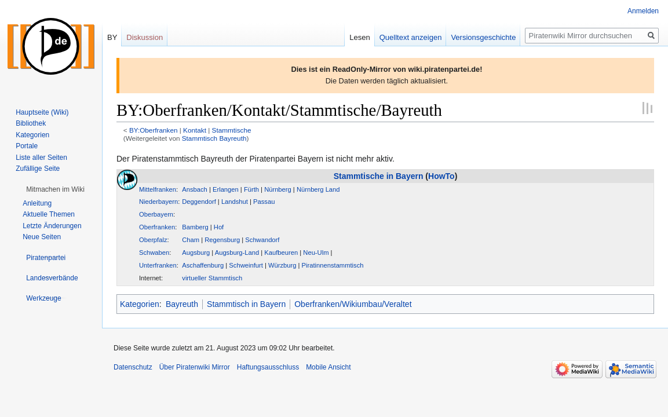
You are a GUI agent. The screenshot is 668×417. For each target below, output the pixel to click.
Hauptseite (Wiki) (42, 112)
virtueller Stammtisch (212, 278)
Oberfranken (157, 227)
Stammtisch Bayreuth (214, 138)
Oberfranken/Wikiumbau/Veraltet (352, 304)
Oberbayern (156, 214)
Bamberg (195, 227)
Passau (264, 201)
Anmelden (643, 11)
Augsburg (196, 252)
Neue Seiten (42, 237)
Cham (190, 239)
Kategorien (139, 304)
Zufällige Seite (38, 168)
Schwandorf (262, 239)
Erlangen (226, 189)
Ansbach (194, 189)
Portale (27, 146)
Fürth (251, 189)
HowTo (441, 176)
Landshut (234, 201)
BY (112, 37)
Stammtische (231, 130)
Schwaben (154, 252)
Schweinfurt (245, 265)
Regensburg (222, 239)
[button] (55, 189)
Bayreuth (182, 304)
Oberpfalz (153, 239)
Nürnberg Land (318, 189)
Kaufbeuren (281, 252)
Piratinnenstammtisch (333, 265)
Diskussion (144, 37)
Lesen (359, 37)
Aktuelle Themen (49, 214)
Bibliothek (31, 123)
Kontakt (194, 130)
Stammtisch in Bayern (246, 304)
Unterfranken (158, 265)
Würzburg (282, 265)
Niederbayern (158, 201)
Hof (219, 227)
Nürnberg (277, 189)
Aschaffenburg (203, 265)
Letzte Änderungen (52, 226)
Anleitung (37, 203)
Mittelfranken (157, 189)
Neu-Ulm (315, 252)
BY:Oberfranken (153, 130)
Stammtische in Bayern (379, 176)
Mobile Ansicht (328, 367)
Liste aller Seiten (41, 157)
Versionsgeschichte (483, 37)
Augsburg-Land (237, 252)
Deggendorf (199, 201)
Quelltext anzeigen (410, 37)
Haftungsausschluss (268, 367)
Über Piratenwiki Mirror (194, 367)
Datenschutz (133, 367)
